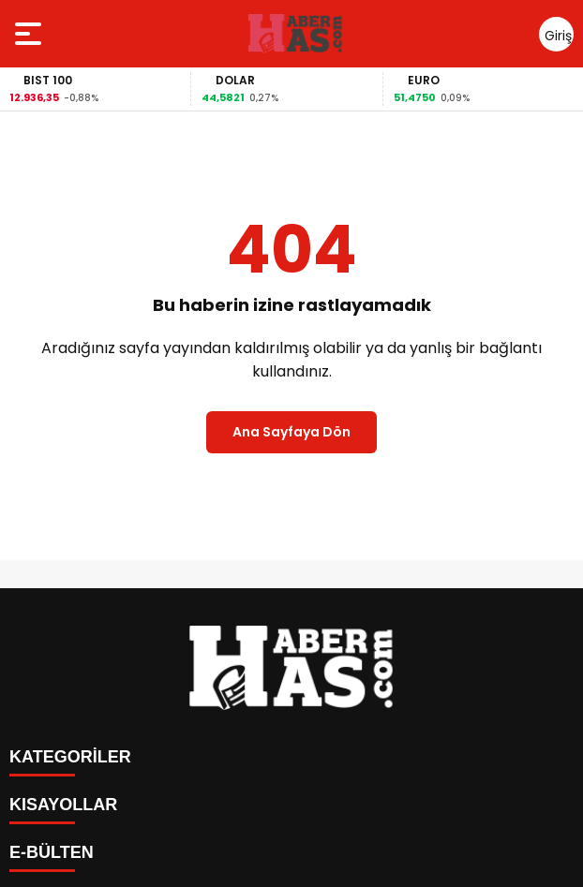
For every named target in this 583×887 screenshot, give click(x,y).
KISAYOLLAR (63, 804)
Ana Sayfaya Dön (291, 431)
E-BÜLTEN (51, 852)
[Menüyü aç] (30, 33)
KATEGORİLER (70, 756)
